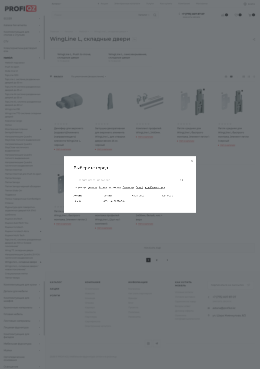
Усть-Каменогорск (155, 187)
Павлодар (128, 187)
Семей (139, 187)
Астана (103, 187)
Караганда (115, 187)
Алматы (92, 187)
